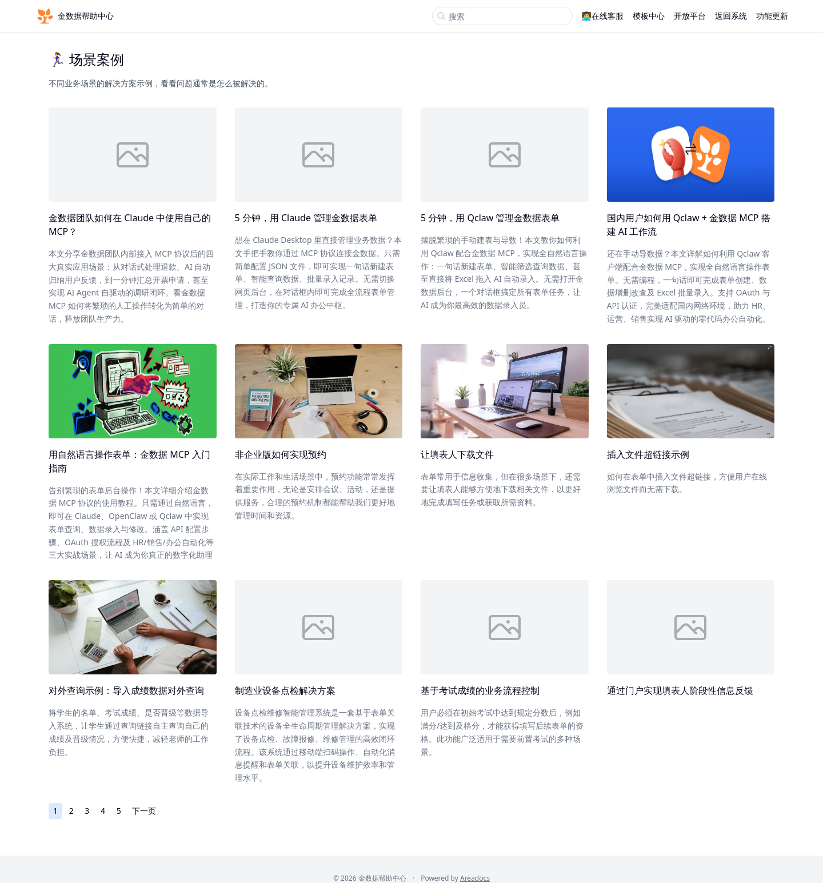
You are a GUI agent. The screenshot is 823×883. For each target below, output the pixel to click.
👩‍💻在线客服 (603, 15)
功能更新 (772, 15)
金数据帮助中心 (74, 16)
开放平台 (690, 15)
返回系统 (731, 15)
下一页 (144, 810)
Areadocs (475, 878)
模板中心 (649, 15)
